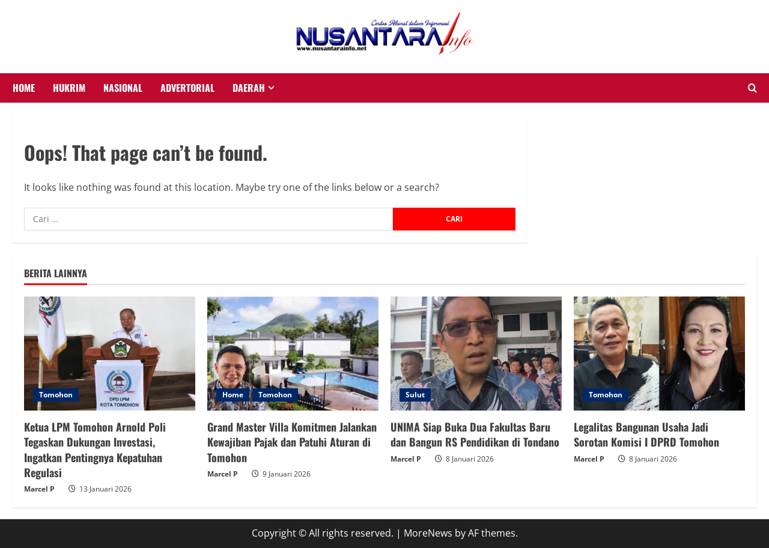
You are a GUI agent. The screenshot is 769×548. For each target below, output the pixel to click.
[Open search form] (752, 88)
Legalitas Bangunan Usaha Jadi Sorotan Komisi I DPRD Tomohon (646, 434)
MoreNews (428, 533)
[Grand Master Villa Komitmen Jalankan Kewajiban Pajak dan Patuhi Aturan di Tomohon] (292, 354)
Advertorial (187, 87)
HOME (24, 87)
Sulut (415, 395)
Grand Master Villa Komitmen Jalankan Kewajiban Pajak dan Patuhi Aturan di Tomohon (292, 442)
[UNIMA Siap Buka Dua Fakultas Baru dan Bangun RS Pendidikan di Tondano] (476, 354)
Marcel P (39, 489)
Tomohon (56, 395)
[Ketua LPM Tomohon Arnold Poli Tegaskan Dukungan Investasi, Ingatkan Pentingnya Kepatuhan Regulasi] (109, 354)
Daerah (249, 87)
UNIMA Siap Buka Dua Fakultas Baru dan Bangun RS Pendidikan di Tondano (475, 434)
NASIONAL (122, 87)
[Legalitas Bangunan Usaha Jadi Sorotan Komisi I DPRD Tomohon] (659, 354)
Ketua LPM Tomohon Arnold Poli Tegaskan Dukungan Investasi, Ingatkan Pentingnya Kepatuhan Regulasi (95, 449)
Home (232, 395)
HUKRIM (69, 87)
